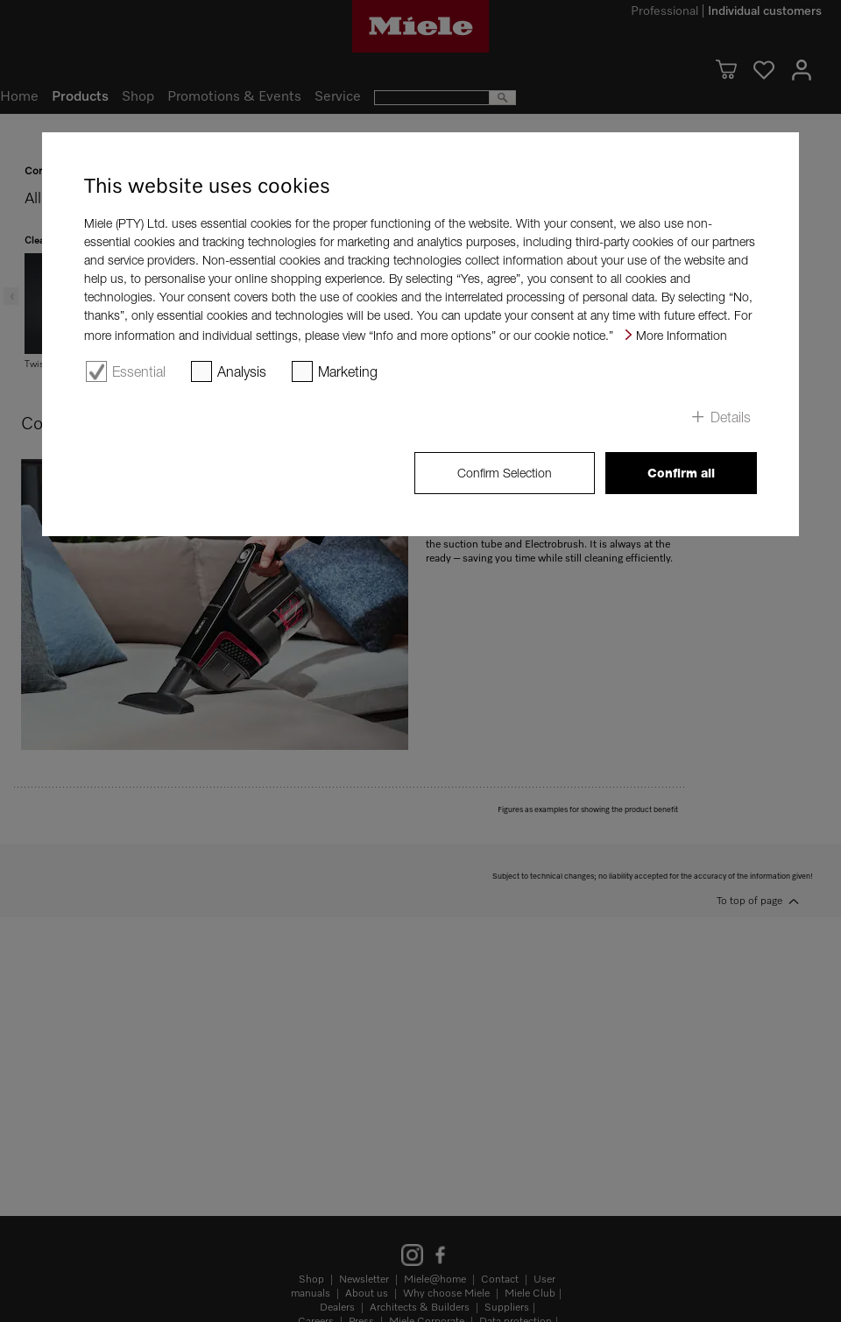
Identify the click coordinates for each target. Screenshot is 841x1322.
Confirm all (681, 473)
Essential (139, 371)
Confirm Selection (504, 472)
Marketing (348, 371)
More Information (681, 335)
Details (730, 417)
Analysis (241, 371)
